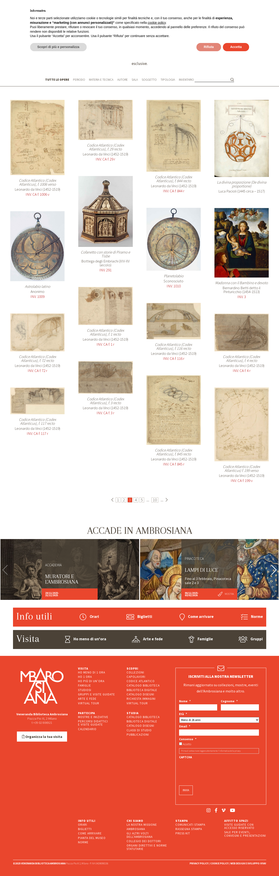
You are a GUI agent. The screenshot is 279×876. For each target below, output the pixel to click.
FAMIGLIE (84, 685)
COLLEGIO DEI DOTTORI (144, 841)
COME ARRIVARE (90, 833)
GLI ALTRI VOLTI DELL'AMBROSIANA (140, 835)
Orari (89, 617)
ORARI (82, 825)
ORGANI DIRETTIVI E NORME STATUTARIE (147, 847)
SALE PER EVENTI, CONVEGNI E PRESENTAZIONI (245, 833)
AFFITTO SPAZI (236, 821)
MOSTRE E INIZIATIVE (93, 717)
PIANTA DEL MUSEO (92, 838)
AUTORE (122, 80)
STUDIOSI (84, 690)
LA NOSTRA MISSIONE (142, 825)
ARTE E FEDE (87, 699)
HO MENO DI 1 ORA (91, 672)
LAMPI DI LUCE (201, 570)
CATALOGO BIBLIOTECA (143, 685)
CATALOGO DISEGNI (140, 694)
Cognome (229, 701)
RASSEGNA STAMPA (188, 829)
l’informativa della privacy (229, 751)
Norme (252, 617)
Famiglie (200, 639)
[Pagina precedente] (112, 500)
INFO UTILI (86, 821)
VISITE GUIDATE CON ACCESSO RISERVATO (239, 826)
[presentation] (213, 769)
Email (184, 726)
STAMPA (181, 821)
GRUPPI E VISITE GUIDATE (96, 694)
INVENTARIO (186, 80)
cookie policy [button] (157, 22)
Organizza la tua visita (42, 736)
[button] (274, 570)
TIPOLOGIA (168, 80)
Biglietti (139, 617)
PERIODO (79, 80)
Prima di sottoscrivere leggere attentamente (211, 751)
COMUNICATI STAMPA (190, 825)
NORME (83, 842)
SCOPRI (132, 668)
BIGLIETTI (85, 829)
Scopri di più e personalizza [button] (58, 47)
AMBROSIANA (136, 829)
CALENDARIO (87, 729)
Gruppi (251, 639)
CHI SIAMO (135, 821)
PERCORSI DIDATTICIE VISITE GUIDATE (93, 722)
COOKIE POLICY (219, 863)
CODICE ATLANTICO (141, 681)
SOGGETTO (149, 80)
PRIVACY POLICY (199, 863)
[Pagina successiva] (167, 500)
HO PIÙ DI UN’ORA (91, 681)
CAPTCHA (185, 757)
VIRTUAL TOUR (88, 703)
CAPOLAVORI (136, 677)
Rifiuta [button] (209, 47)
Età (183, 714)
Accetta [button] (236, 47)
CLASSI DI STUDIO (139, 730)
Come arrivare (197, 617)
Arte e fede (147, 639)
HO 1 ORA (85, 677)
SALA (135, 80)
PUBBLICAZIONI (138, 735)
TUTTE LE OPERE (57, 80)
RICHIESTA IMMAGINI (141, 699)
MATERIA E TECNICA (101, 80)
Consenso (187, 739)
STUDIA (133, 713)
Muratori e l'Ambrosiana (61, 579)
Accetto (187, 744)
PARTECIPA (86, 713)
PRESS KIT (182, 833)
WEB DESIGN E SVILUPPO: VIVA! (248, 863)
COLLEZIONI (135, 672)
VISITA (83, 668)
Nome (185, 701)
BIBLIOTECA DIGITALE (142, 690)
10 (155, 499)
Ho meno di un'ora (85, 639)
